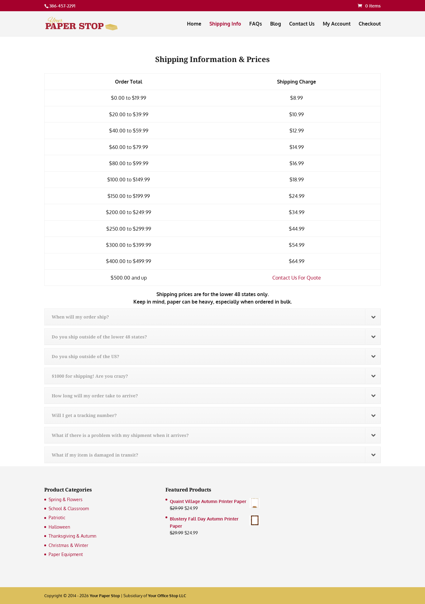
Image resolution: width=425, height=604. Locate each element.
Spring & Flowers (66, 499)
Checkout (370, 24)
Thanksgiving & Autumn (72, 536)
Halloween (59, 527)
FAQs (255, 24)
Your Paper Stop (105, 595)
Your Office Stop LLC (167, 595)
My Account (337, 24)
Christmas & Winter (68, 545)
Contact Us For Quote (296, 278)
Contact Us (302, 24)
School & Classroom (69, 508)
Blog (275, 24)
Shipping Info (225, 24)
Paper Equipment (66, 554)
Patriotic (57, 517)
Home (194, 24)
